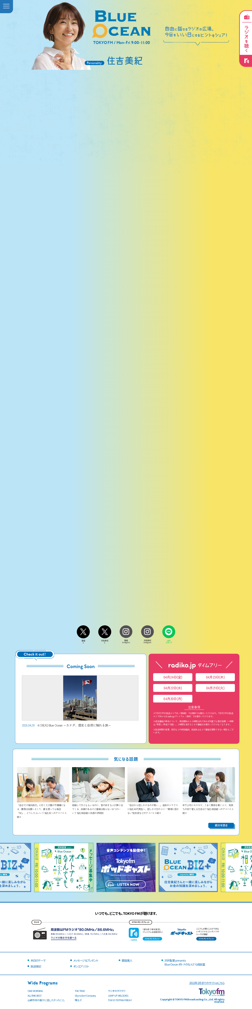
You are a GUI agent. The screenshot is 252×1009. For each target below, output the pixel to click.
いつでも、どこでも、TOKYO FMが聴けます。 (126, 913)
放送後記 (36, 966)
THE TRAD (80, 991)
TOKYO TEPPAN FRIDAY (120, 1000)
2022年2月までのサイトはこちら (206, 983)
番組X (83, 640)
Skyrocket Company (85, 995)
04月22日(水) (173, 687)
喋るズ (78, 1000)
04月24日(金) (172, 677)
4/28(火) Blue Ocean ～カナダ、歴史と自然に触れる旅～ (80, 701)
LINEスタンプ (168, 640)
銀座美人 (127, 960)
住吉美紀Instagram (147, 640)
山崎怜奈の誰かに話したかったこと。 (46, 1000)
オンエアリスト (81, 966)
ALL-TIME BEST (35, 995)
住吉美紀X (104, 640)
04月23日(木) (215, 677)
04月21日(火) (215, 687)
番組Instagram (126, 640)
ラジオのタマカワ (117, 991)
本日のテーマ (38, 960)
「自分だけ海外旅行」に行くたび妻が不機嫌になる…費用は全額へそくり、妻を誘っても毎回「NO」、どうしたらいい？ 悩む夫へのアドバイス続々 (43, 808)
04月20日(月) (172, 698)
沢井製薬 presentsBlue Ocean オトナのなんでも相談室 (184, 962)
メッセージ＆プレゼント (85, 960)
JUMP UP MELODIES (118, 995)
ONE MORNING (35, 991)
